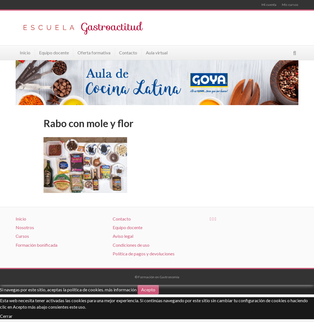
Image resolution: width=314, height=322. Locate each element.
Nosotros (25, 227)
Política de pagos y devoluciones (144, 253)
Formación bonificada (36, 245)
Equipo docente (54, 52)
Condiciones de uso (131, 245)
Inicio (25, 52)
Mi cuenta (269, 5)
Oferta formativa (94, 52)
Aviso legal (123, 236)
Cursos (22, 236)
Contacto (128, 52)
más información (121, 289)
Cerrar (6, 316)
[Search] (294, 53)
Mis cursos (290, 5)
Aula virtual (157, 52)
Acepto (148, 289)
